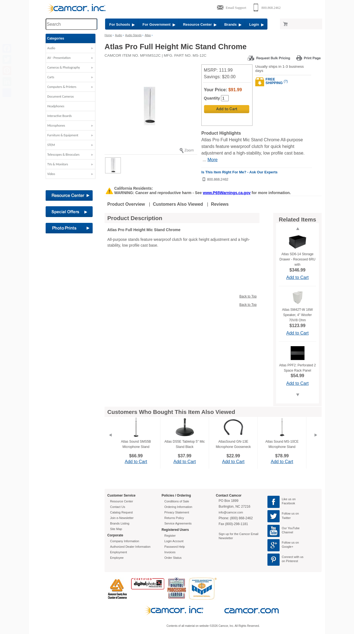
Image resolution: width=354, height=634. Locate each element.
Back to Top (248, 296)
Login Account (173, 541)
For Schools (122, 24)
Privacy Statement (176, 512)
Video (51, 174)
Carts (50, 77)
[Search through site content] (71, 24)
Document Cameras (60, 96)
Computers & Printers (61, 87)
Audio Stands (133, 35)
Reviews (220, 204)
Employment (118, 552)
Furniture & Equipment (62, 135)
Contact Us (117, 506)
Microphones (56, 125)
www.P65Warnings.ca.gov (227, 193)
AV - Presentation (59, 58)
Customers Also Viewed (178, 204)
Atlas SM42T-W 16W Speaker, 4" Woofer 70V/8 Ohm (297, 315)
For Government (158, 24)
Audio (51, 48)
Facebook (288, 503)
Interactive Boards (59, 116)
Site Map (116, 529)
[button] (70, 49)
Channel (287, 532)
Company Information (124, 541)
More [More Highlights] (212, 159)
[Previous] (110, 442)
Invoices (169, 552)
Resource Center (200, 24)
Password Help (174, 546)
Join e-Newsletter (122, 518)
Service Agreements (177, 523)
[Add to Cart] (226, 109)
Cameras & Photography (63, 67)
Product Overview (126, 204)
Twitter (286, 518)
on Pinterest (290, 561)
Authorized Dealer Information (130, 546)
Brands (232, 24)
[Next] (316, 442)
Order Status (172, 557)
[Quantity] (225, 98)
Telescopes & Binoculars (63, 154)
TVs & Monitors (57, 164)
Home (108, 35)
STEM (51, 145)
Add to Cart (297, 277)
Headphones (55, 106)
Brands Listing (119, 523)
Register (170, 535)
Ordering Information (178, 506)
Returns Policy (174, 518)
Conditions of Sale (176, 501)
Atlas (148, 35)
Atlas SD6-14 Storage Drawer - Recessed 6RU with (297, 259)
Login (256, 24)
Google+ (287, 546)
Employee (117, 557)
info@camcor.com (231, 512)
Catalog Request (121, 512)
